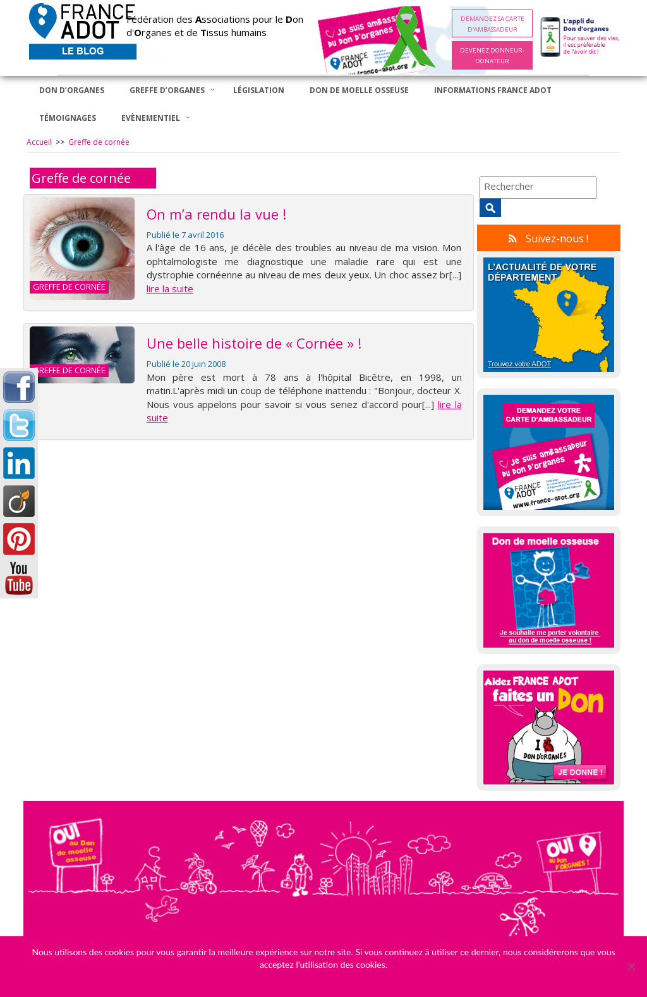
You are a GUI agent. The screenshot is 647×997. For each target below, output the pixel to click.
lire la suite (170, 288)
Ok (326, 980)
